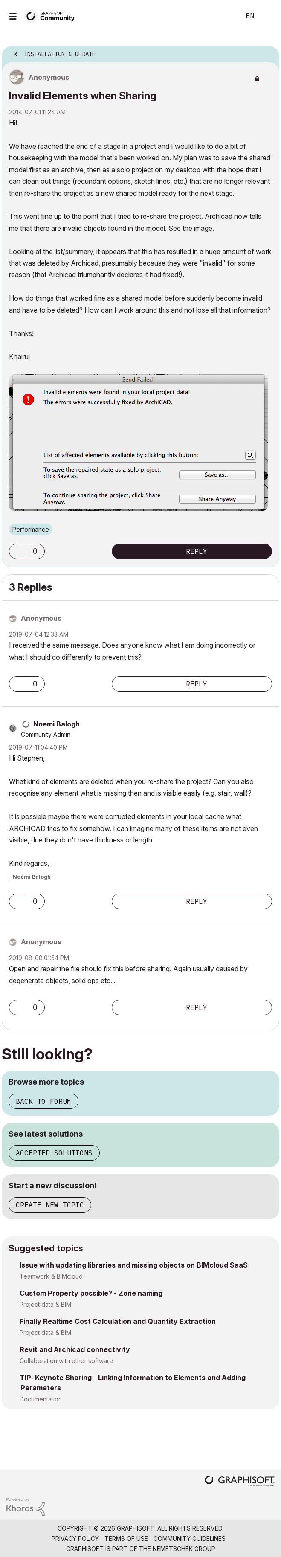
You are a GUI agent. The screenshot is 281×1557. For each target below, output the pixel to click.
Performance (30, 529)
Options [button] (267, 52)
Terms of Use (126, 1538)
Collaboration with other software (66, 1360)
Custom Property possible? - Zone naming (91, 1293)
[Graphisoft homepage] (240, 1481)
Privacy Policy (75, 1538)
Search (220, 16)
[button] (17, 551)
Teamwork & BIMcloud (51, 1276)
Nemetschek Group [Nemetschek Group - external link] (184, 1548)
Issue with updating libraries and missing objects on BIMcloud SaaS (134, 1265)
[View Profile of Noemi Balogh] (56, 724)
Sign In (267, 16)
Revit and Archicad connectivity (75, 1349)
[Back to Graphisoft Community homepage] (52, 15)
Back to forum (43, 1101)
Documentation (41, 1399)
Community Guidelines (190, 1538)
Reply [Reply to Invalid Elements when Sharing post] (196, 551)
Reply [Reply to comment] (196, 684)
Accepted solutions (54, 1153)
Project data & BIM (45, 1304)
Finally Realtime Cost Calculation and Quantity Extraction (118, 1321)
